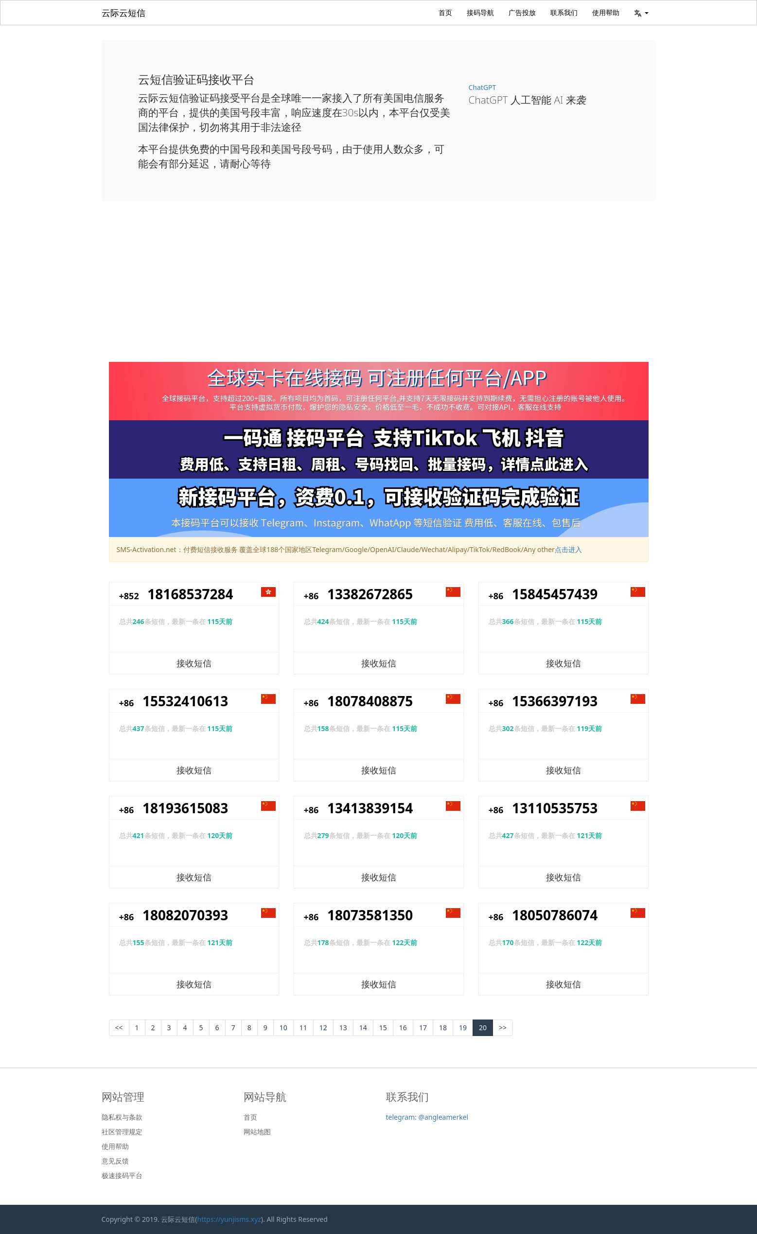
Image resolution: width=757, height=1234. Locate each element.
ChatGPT (482, 87)
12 (323, 1027)
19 (463, 1027)
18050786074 (555, 915)
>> (503, 1027)
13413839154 (370, 808)
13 (343, 1027)
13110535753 (555, 808)
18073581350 (370, 915)
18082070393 (185, 915)
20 (483, 1027)
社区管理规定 (122, 1132)
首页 (445, 12)
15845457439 (555, 594)
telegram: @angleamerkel (427, 1117)
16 (403, 1027)
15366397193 (555, 701)
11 (303, 1027)
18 (443, 1027)
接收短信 (193, 663)
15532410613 (185, 701)
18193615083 (185, 808)
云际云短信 (123, 12)
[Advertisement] (379, 289)
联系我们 (564, 12)
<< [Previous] (119, 1027)
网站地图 (257, 1132)
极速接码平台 (122, 1175)
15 (383, 1027)
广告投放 (522, 12)
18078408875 (370, 701)
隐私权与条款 (122, 1117)
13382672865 (370, 594)
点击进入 (568, 549)
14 (363, 1027)
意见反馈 (115, 1161)
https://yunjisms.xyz (229, 1219)
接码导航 (480, 12)
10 (283, 1027)
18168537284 (190, 594)
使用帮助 (605, 12)
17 (423, 1027)
